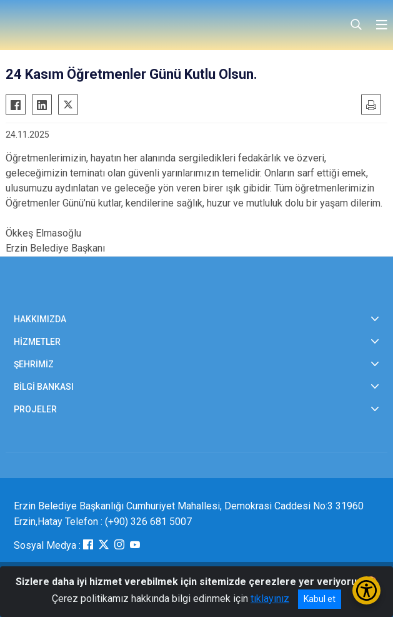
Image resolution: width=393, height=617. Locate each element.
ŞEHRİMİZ (34, 364)
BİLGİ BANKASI (44, 387)
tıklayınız (270, 598)
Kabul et (320, 599)
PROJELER (35, 409)
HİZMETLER (37, 342)
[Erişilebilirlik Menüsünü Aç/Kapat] (366, 590)
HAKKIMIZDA (40, 319)
